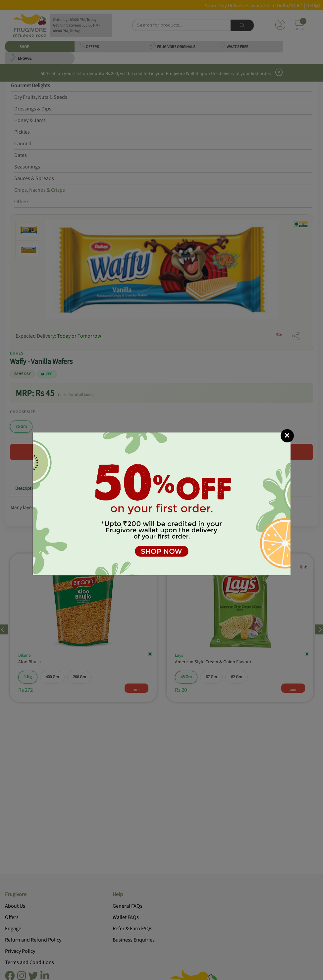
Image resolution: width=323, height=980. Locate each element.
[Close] (287, 435)
